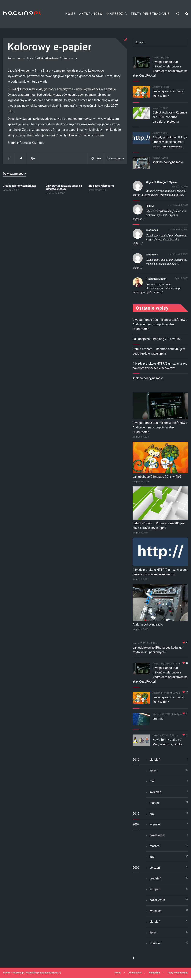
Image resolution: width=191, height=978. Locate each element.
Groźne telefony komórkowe (19, 185)
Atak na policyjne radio (167, 162)
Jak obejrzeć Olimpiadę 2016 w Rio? (157, 339)
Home (70, 14)
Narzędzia (117, 14)
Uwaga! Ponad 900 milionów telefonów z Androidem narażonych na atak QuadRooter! (160, 324)
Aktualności (91, 14)
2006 (136, 867)
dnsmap (157, 718)
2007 (136, 824)
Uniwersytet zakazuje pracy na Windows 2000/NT (64, 187)
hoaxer (21, 58)
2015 (136, 813)
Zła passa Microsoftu (101, 185)
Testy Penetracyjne (150, 14)
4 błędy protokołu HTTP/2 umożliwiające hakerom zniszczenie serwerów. (169, 141)
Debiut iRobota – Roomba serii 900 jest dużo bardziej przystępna (169, 117)
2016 (136, 759)
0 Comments (115, 158)
